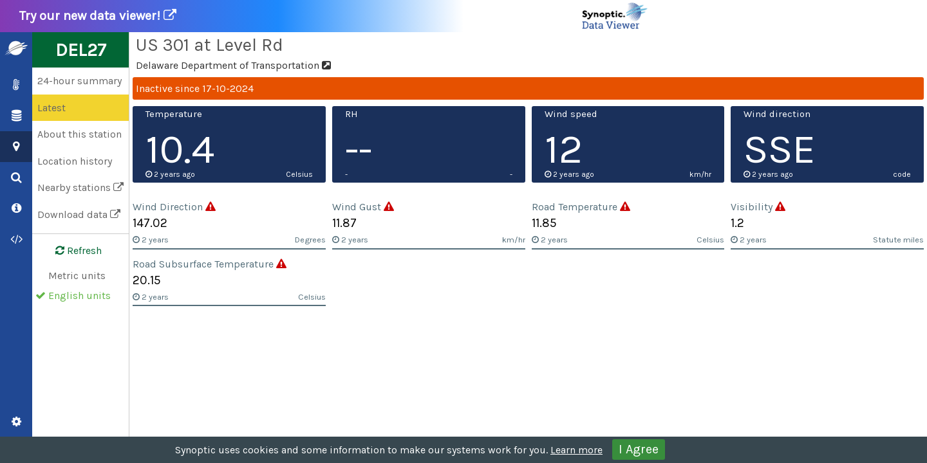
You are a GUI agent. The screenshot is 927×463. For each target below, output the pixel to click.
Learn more (576, 450)
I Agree (639, 449)
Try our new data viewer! (334, 16)
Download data (78, 214)
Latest (51, 108)
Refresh (71, 250)
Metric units (77, 275)
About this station (79, 134)
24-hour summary (79, 81)
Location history (74, 161)
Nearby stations (80, 187)
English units (79, 295)
